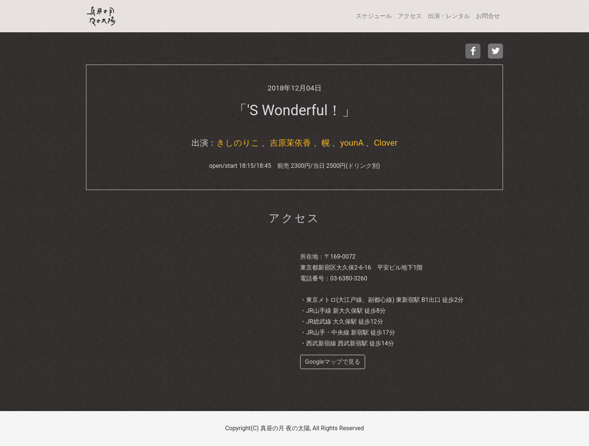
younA (352, 143)
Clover (385, 143)
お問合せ (488, 16)
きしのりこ (238, 143)
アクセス (410, 16)
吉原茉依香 (290, 143)
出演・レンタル (449, 16)
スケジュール (374, 16)
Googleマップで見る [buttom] (332, 361)
